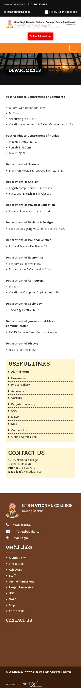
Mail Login (21, 538)
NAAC (15, 417)
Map (14, 424)
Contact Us (19, 430)
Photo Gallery (20, 384)
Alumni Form (20, 371)
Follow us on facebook (61, 12)
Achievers (17, 391)
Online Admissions (40, 36)
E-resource (18, 378)
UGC (14, 411)
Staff (12, 575)
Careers (16, 398)
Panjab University (23, 404)
